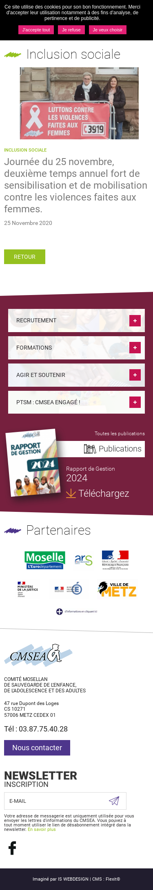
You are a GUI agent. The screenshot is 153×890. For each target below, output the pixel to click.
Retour (24, 256)
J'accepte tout (36, 29)
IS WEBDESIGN (73, 879)
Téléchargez (103, 493)
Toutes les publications (120, 433)
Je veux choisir (108, 29)
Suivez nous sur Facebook (12, 848)
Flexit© (113, 879)
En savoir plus (42, 829)
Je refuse (71, 29)
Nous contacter (37, 747)
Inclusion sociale (25, 150)
